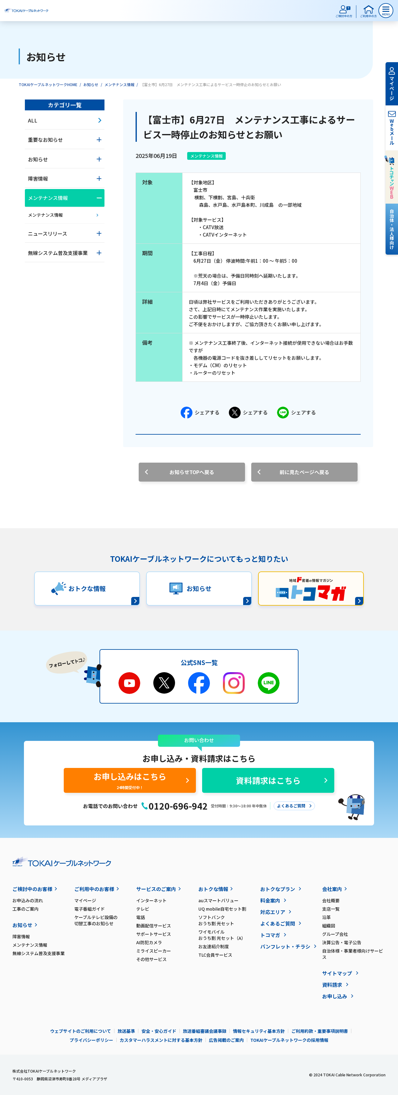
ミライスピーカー (153, 951)
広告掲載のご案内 (226, 1040)
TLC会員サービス (215, 955)
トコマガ (270, 935)
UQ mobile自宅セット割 (222, 909)
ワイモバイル (229, 935)
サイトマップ (337, 973)
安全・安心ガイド (158, 1031)
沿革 (326, 917)
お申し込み (334, 996)
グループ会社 (335, 934)
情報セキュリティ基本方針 (259, 1031)
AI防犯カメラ (149, 942)
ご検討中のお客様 (32, 889)
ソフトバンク (229, 920)
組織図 (328, 925)
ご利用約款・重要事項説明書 (319, 1031)
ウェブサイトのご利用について (80, 1031)
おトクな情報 (213, 889)
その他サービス (151, 959)
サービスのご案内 (156, 889)
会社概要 (331, 900)
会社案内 (332, 889)
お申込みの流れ (27, 900)
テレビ (142, 909)
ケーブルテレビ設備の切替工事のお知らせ (96, 920)
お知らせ (90, 84)
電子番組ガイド (89, 909)
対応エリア (272, 912)
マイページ (85, 900)
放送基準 (126, 1031)
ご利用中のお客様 (94, 889)
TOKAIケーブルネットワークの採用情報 (289, 1040)
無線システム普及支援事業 (38, 953)
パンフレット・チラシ (285, 946)
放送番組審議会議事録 (204, 1031)
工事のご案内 (25, 909)
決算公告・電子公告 (341, 942)
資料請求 (332, 984)
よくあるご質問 (277, 923)
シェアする (200, 412)
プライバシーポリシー (91, 1040)
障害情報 (21, 936)
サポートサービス (153, 934)
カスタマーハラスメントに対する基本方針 (161, 1040)
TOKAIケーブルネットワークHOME (48, 84)
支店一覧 (331, 909)
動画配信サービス (153, 925)
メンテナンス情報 (119, 84)
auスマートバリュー (218, 900)
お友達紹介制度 (213, 946)
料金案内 (270, 900)
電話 (140, 917)
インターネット (151, 900)
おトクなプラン (277, 889)
